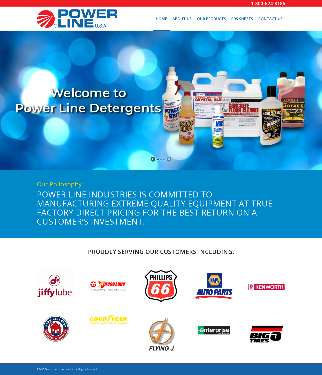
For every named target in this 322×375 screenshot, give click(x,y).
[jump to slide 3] (163, 159)
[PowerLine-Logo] (77, 19)
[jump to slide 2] (161, 159)
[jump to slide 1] (158, 159)
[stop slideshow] (169, 159)
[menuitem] (161, 19)
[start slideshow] (153, 159)
